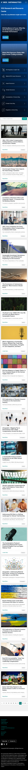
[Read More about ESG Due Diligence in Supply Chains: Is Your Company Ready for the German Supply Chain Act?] (14, 368)
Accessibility (3, 732)
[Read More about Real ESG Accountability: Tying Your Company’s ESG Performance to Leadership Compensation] (14, 656)
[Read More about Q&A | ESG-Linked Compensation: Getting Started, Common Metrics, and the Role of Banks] (14, 138)
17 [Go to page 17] (18, 703)
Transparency (4, 726)
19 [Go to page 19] (22, 703)
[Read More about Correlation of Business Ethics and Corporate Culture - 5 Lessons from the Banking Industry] (14, 195)
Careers (2, 729)
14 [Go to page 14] (11, 703)
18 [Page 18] (20, 703)
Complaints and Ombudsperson (7, 727)
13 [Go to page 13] (8, 703)
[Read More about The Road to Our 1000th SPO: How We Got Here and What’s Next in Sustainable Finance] (14, 310)
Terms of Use (4, 723)
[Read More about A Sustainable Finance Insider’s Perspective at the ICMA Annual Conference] (14, 454)
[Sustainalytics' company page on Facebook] (6, 744)
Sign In (2, 734)
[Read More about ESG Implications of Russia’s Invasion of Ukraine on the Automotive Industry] (14, 397)
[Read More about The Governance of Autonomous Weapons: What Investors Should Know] (14, 282)
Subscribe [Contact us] (4, 741)
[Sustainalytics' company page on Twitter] (4, 744)
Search (24, 118)
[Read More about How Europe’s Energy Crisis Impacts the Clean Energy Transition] (14, 166)
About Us (3, 733)
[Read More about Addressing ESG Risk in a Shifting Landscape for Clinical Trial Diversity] (14, 512)
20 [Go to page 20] (25, 703)
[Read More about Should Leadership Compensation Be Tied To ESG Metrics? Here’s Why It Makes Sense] (14, 483)
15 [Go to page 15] (13, 703)
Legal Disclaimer (4, 722)
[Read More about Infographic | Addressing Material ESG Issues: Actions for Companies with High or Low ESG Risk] (14, 569)
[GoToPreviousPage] (2, 703)
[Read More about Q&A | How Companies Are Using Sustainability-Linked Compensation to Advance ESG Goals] (14, 224)
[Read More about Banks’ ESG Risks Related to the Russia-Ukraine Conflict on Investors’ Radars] (14, 684)
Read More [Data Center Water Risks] (5, 60)
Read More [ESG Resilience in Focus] (5, 37)
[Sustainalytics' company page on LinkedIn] (2, 744)
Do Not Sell (3, 720)
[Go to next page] (27, 703)
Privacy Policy (4, 719)
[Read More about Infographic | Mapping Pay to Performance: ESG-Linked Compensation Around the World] (14, 425)
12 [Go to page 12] (6, 703)
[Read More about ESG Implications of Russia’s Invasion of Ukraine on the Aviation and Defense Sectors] (14, 627)
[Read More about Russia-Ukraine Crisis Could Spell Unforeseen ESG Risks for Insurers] (14, 598)
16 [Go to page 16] (15, 703)
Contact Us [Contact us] (12, 741)
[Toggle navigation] (26, 2)
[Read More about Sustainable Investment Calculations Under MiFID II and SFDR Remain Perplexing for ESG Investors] (14, 253)
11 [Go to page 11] (4, 703)
